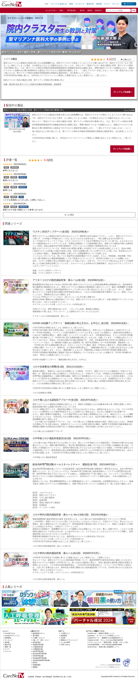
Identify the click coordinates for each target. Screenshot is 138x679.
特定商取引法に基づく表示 (62, 677)
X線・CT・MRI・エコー (40, 640)
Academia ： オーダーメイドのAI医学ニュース (104, 635)
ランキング (79, 4)
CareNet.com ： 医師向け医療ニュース (101, 633)
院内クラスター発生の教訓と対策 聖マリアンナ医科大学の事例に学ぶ (34, 80)
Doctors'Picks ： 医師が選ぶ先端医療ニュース (103, 647)
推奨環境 (63, 635)
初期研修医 (36, 665)
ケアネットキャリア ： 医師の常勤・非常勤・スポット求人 (108, 642)
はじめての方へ (51, 10)
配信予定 (90, 4)
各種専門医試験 (38, 644)
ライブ (106, 4)
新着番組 (7, 638)
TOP (46, 4)
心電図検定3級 (37, 649)
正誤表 (62, 638)
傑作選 (99, 4)
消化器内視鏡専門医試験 (41, 660)
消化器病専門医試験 (39, 658)
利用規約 (38, 677)
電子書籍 (35, 635)
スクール (115, 4)
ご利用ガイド (65, 633)
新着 (71, 4)
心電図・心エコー (38, 638)
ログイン (129, 4)
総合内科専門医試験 (39, 653)
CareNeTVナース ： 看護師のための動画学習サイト (105, 638)
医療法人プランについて (69, 640)
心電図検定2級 (37, 647)
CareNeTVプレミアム (12, 635)
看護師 (34, 667)
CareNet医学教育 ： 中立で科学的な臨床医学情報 (105, 644)
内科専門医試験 (38, 651)
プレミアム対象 (129, 110)
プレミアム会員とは (59, 4)
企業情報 (31, 677)
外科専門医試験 (38, 656)
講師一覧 (7, 647)
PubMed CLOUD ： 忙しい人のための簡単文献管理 (105, 640)
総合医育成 (36, 642)
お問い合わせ (65, 644)
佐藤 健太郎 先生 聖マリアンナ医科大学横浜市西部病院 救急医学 (32, 84)
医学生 (82, 10)
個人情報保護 (47, 677)
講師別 (89, 10)
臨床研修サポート (38, 633)
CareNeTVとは (9, 633)
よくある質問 (65, 642)
